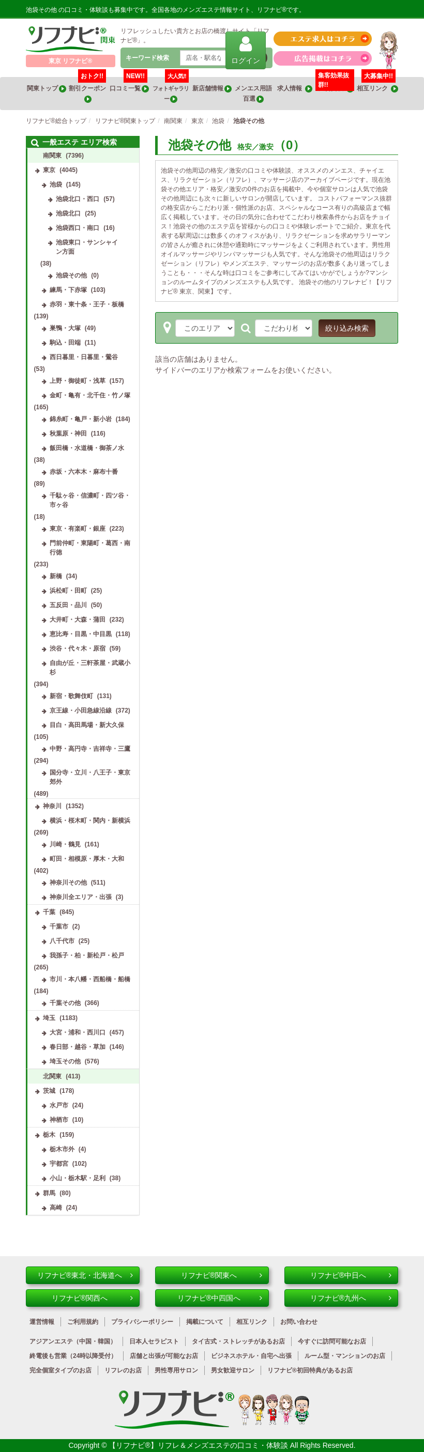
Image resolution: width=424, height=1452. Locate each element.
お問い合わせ (298, 1321)
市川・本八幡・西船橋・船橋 (90, 979)
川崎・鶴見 (65, 844)
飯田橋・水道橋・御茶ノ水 (87, 448)
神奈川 (52, 806)
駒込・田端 (65, 342)
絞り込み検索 (347, 328)
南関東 (52, 155)
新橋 (56, 576)
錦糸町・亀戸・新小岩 (81, 419)
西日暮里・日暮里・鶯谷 (84, 357)
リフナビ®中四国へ (219, 1298)
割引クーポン (88, 90)
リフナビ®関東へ (221, 1275)
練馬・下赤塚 (68, 290)
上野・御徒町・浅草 (77, 380)
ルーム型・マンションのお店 (345, 1356)
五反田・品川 (68, 605)
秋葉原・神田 (68, 433)
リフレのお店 (123, 1370)
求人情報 (294, 88)
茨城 (49, 1090)
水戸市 (59, 1105)
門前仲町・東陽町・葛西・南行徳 (90, 547)
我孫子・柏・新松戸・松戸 (87, 955)
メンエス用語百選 (253, 94)
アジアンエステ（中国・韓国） (72, 1341)
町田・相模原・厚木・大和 (87, 858)
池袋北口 (68, 213)
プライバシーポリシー (142, 1321)
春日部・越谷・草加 (77, 1047)
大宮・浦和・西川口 (77, 1032)
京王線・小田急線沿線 (81, 710)
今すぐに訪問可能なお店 (332, 1341)
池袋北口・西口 (77, 199)
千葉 (49, 912)
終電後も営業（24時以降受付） (73, 1356)
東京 (49, 170)
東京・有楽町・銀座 (77, 528)
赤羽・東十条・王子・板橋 (87, 304)
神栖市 (59, 1119)
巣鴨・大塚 (65, 328)
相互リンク (377, 84)
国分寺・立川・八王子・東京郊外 (90, 777)
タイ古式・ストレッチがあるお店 (238, 1341)
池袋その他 (71, 275)
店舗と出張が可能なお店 (164, 1356)
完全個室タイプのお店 (60, 1370)
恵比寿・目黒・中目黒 (81, 634)
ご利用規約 (82, 1321)
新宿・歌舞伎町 (71, 696)
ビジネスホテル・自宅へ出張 (251, 1356)
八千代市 (62, 941)
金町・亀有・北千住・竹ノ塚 (90, 395)
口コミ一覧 (129, 84)
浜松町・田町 (68, 590)
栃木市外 (62, 1149)
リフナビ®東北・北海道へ (85, 1275)
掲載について (204, 1321)
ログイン (245, 50)
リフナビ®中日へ (350, 1275)
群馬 (49, 1193)
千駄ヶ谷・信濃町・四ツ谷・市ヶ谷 (90, 500)
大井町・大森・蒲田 (77, 619)
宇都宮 (59, 1163)
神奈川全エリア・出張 (81, 897)
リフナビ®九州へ (350, 1298)
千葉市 (59, 926)
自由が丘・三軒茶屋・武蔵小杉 (90, 667)
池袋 (56, 184)
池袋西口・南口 (77, 227)
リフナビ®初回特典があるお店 (310, 1370)
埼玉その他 (65, 1061)
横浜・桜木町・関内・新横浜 (90, 820)
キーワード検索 (147, 57)
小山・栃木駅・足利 (77, 1178)
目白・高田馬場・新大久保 (87, 725)
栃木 (49, 1134)
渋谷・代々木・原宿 (77, 648)
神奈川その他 (68, 882)
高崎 (56, 1207)
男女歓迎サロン (232, 1370)
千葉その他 (65, 1003)
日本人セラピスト (154, 1341)
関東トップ (46, 88)
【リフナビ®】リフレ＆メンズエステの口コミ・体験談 (199, 1445)
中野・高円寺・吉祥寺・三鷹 (90, 748)
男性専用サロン (176, 1370)
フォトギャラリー (171, 90)
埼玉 (49, 1018)
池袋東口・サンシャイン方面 (87, 247)
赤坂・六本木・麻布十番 (84, 471)
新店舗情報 (212, 88)
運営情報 (41, 1321)
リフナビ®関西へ (92, 1298)
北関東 (52, 1076)
